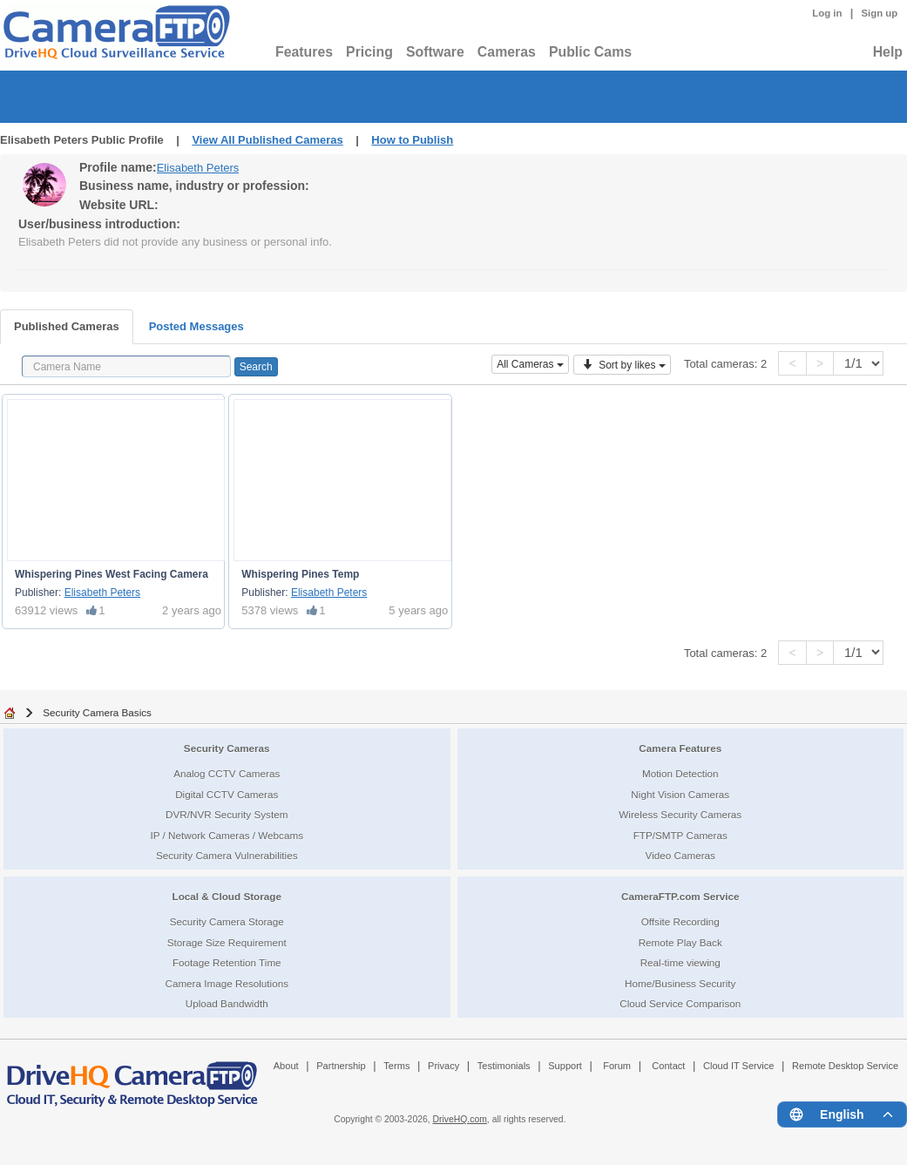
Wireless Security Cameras (680, 814)
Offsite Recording (680, 921)
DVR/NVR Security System (227, 814)
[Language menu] (842, 1114)
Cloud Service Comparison (680, 1003)
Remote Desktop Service (845, 1065)
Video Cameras (680, 855)
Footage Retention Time (227, 962)
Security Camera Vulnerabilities (227, 855)
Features (304, 51)
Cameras (506, 51)
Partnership (341, 1065)
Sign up (879, 13)
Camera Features (680, 748)
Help (888, 51)
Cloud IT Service (738, 1065)
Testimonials (504, 1065)
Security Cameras (227, 748)
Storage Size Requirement (227, 942)
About (286, 1065)
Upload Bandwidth (227, 1003)
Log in (827, 13)
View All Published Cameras (267, 139)
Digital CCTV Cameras (226, 794)
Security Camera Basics (97, 712)
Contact (668, 1065)
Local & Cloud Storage (227, 896)
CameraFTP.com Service (680, 896)
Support (565, 1065)
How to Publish (412, 139)
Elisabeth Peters (198, 167)
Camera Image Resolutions (226, 983)
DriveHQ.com (460, 1119)
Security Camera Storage (227, 921)
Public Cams (590, 51)
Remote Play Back (680, 942)
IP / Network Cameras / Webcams (226, 835)
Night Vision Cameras (680, 794)
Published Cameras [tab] (66, 326)
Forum (617, 1065)
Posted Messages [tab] (196, 326)
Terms (396, 1065)
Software (435, 51)
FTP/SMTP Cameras (680, 835)
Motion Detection (680, 773)
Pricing (369, 51)
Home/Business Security (680, 983)
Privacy (443, 1065)
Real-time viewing (680, 962)
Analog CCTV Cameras (226, 773)
